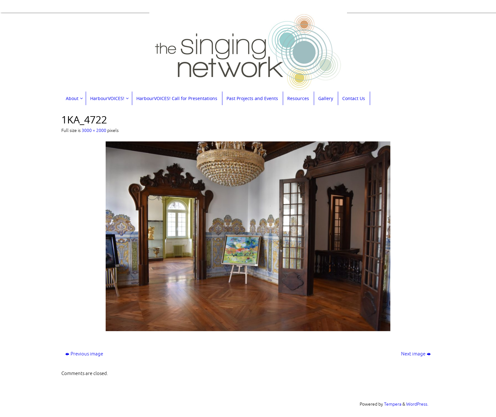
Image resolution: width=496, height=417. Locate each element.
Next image (416, 354)
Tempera (392, 404)
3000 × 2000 (94, 130)
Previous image (84, 354)
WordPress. (417, 404)
